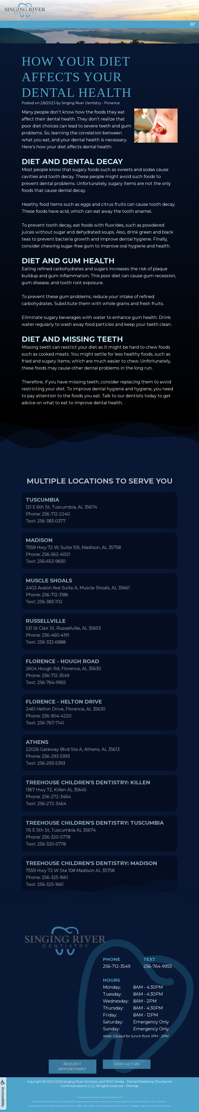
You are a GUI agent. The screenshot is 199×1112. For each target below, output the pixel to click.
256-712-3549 (116, 966)
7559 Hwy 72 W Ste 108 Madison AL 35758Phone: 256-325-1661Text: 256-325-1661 (91, 887)
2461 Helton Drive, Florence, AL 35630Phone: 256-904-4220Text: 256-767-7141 (65, 725)
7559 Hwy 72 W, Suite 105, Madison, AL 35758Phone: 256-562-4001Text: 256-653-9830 (73, 564)
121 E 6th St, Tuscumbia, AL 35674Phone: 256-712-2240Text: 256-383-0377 (61, 523)
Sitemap (132, 1086)
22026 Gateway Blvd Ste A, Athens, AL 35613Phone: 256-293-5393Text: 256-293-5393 (73, 766)
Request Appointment (72, 1080)
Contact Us (126, 1078)
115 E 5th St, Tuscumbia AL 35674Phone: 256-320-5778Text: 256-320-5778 (95, 846)
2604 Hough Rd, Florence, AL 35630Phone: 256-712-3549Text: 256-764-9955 (63, 685)
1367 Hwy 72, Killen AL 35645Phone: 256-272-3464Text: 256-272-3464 (88, 806)
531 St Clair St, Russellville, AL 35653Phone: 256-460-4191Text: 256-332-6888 (63, 645)
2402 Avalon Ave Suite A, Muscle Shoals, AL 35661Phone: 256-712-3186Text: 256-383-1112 (78, 604)
